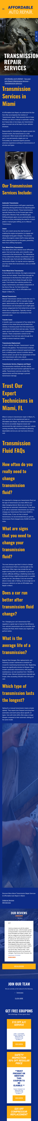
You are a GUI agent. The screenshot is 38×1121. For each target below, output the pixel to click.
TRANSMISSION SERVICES (13, 83)
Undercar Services (8, 900)
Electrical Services (13, 926)
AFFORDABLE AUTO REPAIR (14, 79)
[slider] (19, 916)
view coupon (19, 1044)
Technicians (19, 992)
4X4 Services (6, 903)
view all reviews (19, 966)
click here (19, 998)
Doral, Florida (26, 926)
